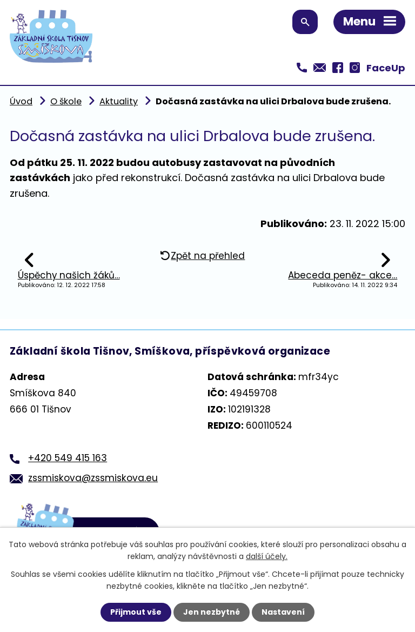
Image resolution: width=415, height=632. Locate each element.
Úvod (21, 101)
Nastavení (283, 612)
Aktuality (118, 101)
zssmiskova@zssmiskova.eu (93, 477)
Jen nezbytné (211, 612)
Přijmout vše (136, 612)
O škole (66, 101)
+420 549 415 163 (67, 457)
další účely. (266, 556)
